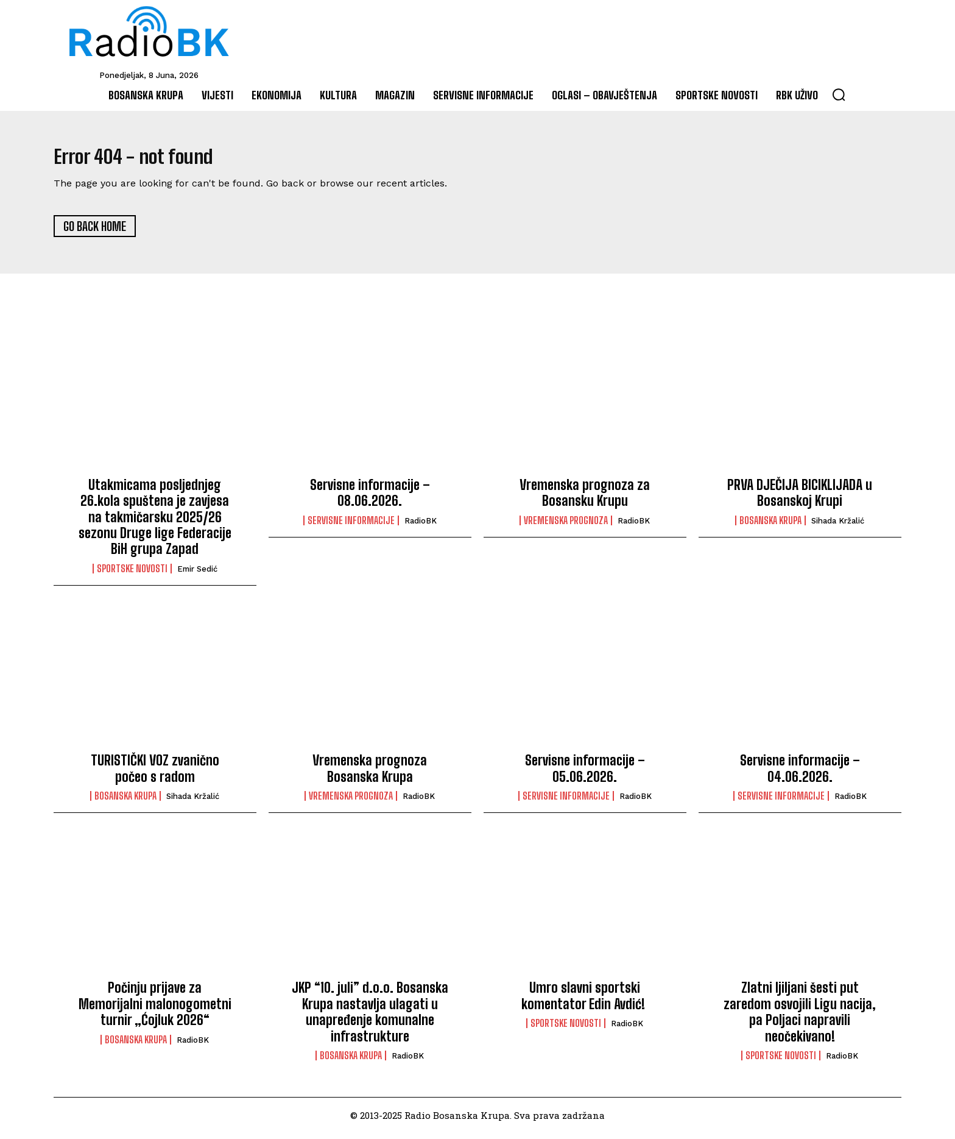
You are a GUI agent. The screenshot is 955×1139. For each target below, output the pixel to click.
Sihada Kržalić (837, 526)
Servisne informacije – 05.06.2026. (585, 775)
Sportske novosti (132, 575)
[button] (838, 94)
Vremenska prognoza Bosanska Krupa (369, 775)
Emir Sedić (197, 575)
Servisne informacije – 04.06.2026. (800, 775)
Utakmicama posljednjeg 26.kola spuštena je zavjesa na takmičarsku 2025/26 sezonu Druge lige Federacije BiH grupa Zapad (155, 523)
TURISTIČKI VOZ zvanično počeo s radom (155, 775)
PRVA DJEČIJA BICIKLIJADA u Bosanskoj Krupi (799, 499)
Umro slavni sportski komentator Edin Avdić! (584, 1002)
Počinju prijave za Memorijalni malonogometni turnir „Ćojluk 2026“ (155, 1010)
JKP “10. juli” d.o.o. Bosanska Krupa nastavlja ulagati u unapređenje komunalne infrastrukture (370, 1018)
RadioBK (420, 526)
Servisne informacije (351, 526)
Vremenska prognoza (566, 526)
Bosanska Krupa (770, 526)
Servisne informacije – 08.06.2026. (370, 499)
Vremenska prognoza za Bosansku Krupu (585, 499)
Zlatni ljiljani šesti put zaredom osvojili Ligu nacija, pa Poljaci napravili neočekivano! (800, 1018)
